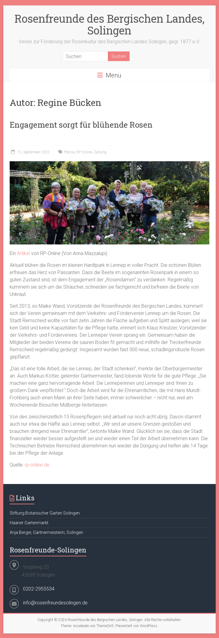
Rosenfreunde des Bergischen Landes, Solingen (109, 24)
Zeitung (100, 152)
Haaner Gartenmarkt (29, 522)
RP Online (84, 152)
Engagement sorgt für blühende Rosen (81, 124)
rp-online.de (37, 465)
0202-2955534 (38, 589)
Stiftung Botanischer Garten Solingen (45, 513)
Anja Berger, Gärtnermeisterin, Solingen (46, 532)
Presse (69, 152)
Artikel (24, 253)
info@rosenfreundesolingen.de (55, 603)
